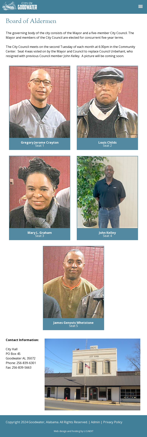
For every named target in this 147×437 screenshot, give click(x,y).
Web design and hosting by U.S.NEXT (73, 431)
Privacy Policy (112, 422)
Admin (95, 422)
